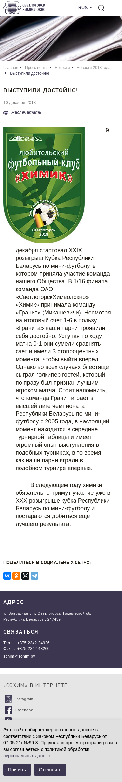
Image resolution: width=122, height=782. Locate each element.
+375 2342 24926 (33, 643)
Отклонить (50, 769)
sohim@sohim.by (19, 656)
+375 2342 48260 (33, 648)
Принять (17, 769)
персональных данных (27, 755)
